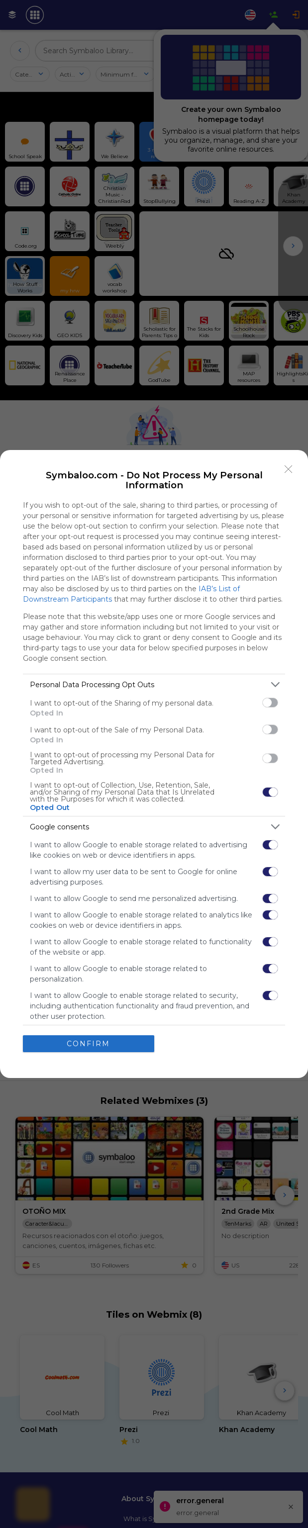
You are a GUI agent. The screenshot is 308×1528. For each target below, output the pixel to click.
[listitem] (154, 684)
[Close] (288, 469)
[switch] (270, 703)
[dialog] (154, 764)
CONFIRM (88, 1043)
